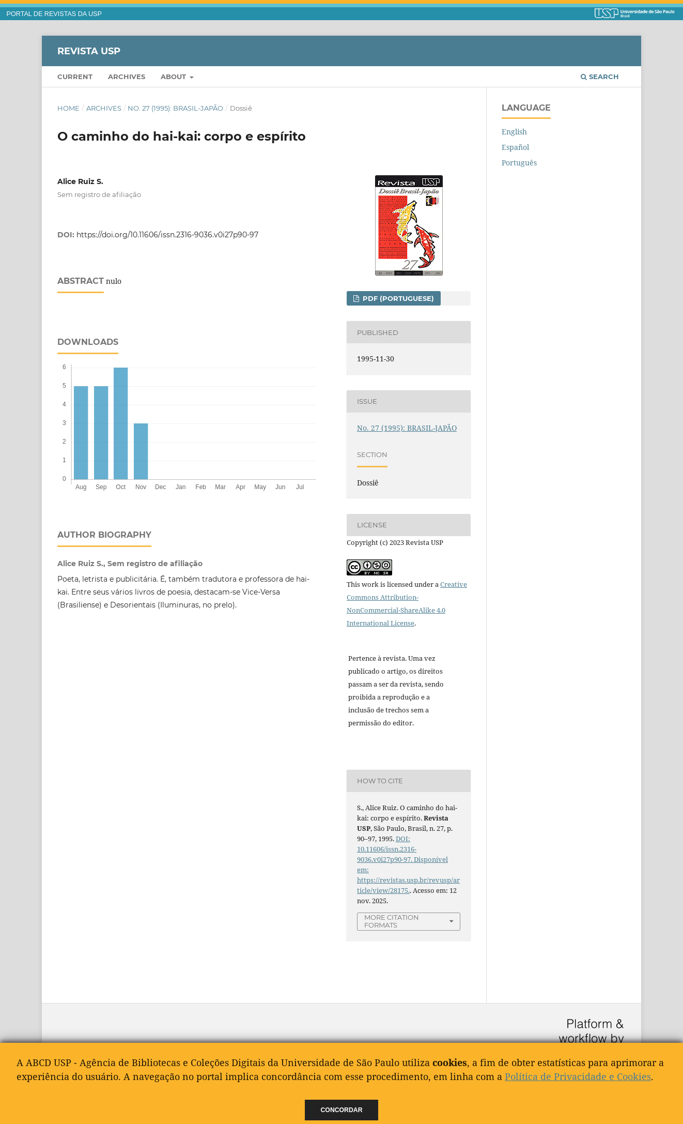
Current (74, 76)
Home (68, 108)
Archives (126, 76)
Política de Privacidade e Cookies (578, 1076)
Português (519, 163)
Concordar (342, 1110)
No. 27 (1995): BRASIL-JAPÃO (175, 108)
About (174, 76)
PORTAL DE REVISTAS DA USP (54, 14)
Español (515, 147)
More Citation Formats (391, 921)
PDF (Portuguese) (397, 298)
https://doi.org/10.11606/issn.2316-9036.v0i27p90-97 (167, 234)
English (514, 131)
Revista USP (88, 50)
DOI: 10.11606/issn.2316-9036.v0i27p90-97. (386, 849)
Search (600, 76)
